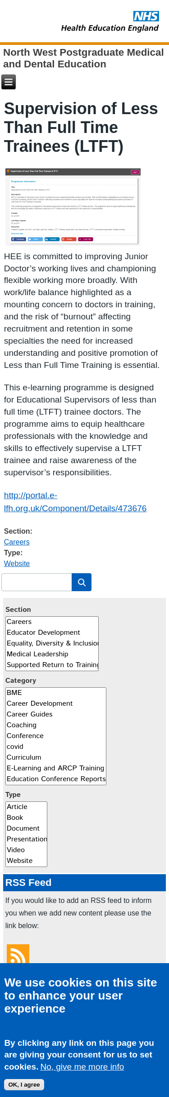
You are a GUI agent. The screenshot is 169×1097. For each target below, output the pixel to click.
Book (26, 818)
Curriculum (56, 757)
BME (56, 693)
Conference (56, 736)
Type (13, 795)
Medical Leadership (52, 654)
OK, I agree (24, 1088)
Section (18, 610)
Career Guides (56, 714)
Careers (17, 542)
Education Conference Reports (56, 779)
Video (26, 850)
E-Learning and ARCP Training (56, 768)
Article (26, 807)
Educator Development (52, 633)
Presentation (26, 839)
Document (26, 828)
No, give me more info (82, 1070)
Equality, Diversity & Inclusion (52, 643)
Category (20, 681)
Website (17, 563)
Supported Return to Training (52, 665)
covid (56, 747)
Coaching (56, 725)
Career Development (56, 704)
